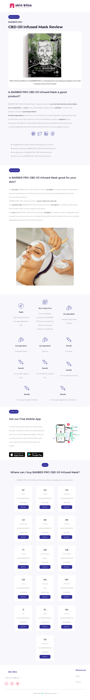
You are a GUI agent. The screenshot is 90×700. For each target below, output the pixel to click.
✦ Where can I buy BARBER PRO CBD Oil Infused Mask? (31, 156)
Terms (78, 676)
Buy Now (23, 507)
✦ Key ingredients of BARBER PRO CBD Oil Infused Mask (31, 152)
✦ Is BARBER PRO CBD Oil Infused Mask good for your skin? (32, 145)
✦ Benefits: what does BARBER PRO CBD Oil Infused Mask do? (33, 148)
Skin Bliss (12, 672)
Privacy (78, 682)
